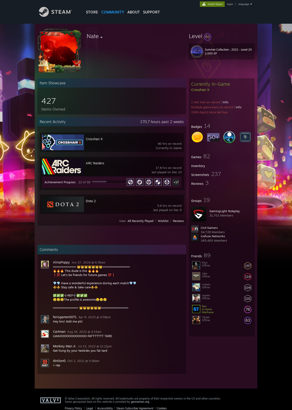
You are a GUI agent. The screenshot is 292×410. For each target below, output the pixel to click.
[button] (222, 36)
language (243, 4)
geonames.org (140, 401)
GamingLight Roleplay (224, 211)
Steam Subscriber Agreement (134, 408)
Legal (89, 408)
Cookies (162, 408)
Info (225, 102)
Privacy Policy (73, 408)
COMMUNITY (112, 12)
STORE (92, 12)
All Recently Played (141, 221)
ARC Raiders (95, 163)
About (133, 12)
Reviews (178, 221)
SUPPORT (151, 12)
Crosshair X (94, 139)
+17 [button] (176, 182)
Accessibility (105, 408)
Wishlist (163, 221)
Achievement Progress (60, 182)
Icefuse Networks (213, 236)
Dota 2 (91, 201)
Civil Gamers (209, 227)
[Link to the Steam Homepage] (59, 16)
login (230, 4)
